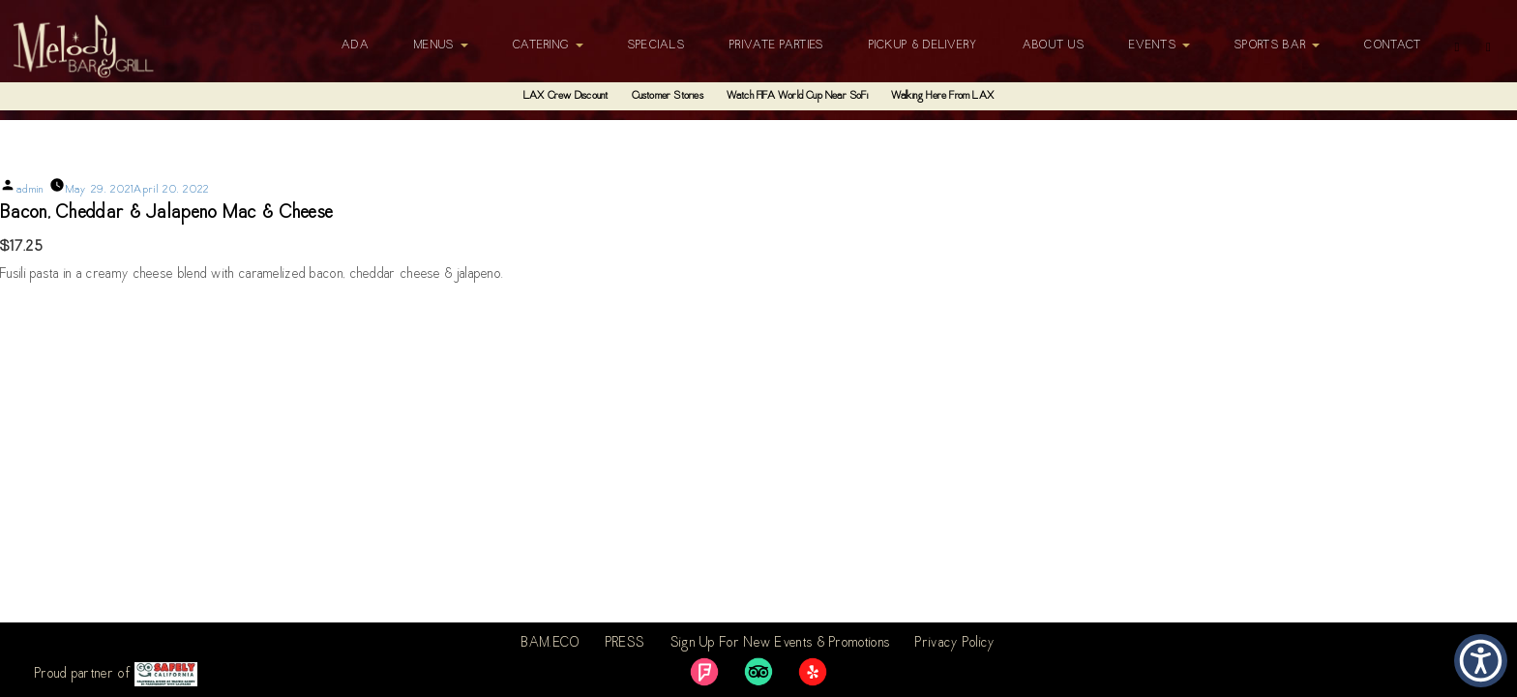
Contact (1392, 45)
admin (30, 190)
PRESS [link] (625, 644)
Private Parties (776, 45)
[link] (704, 671)
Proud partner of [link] (116, 674)
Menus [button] (441, 45)
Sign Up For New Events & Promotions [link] (780, 644)
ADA (356, 45)
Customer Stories (667, 96)
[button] (1480, 660)
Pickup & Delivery (923, 45)
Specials (656, 45)
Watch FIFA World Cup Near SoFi (797, 96)
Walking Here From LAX (942, 96)
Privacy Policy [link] (955, 644)
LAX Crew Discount (565, 96)
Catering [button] (548, 45)
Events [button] (1159, 45)
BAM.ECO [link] (550, 644)
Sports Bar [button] (1277, 45)
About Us (1054, 45)
